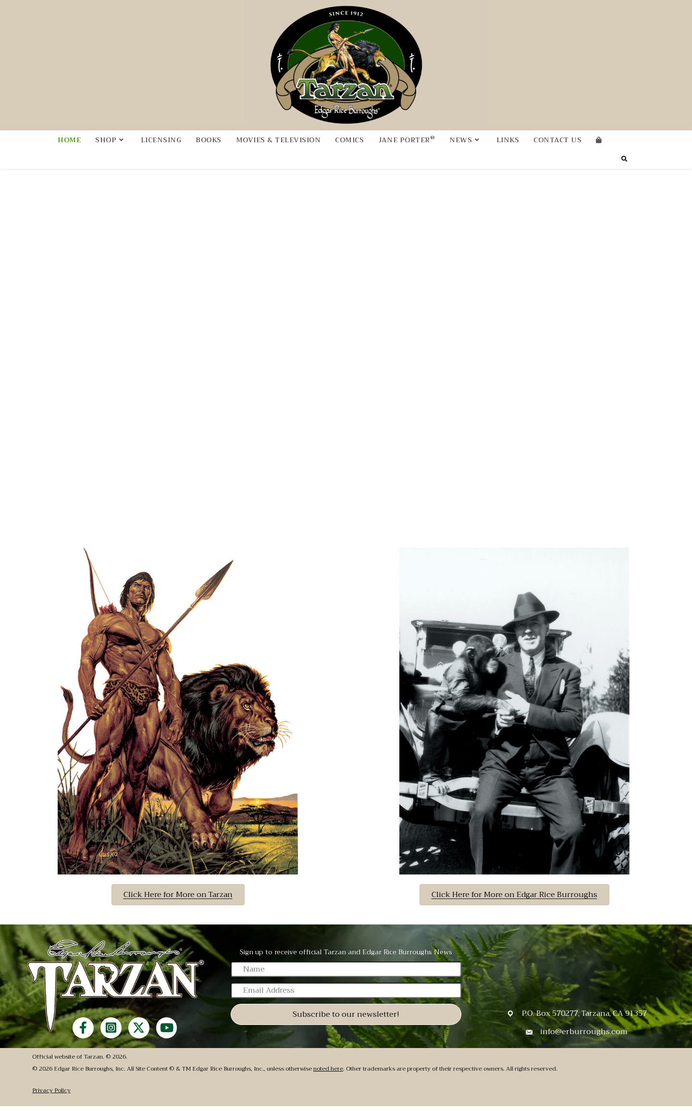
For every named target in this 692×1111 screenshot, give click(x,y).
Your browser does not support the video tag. (346, 351)
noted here (328, 1074)
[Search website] (624, 164)
